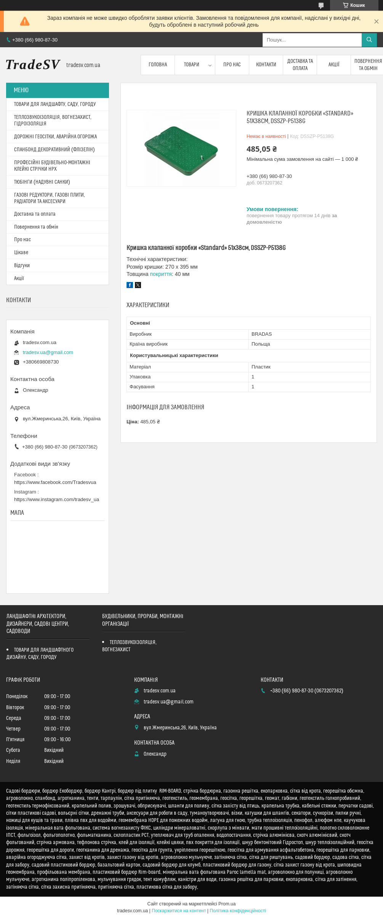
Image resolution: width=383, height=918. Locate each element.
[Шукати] (369, 40)
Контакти (266, 65)
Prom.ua (227, 904)
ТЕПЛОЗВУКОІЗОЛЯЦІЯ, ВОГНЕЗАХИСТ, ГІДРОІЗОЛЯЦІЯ (52, 120)
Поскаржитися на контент (179, 910)
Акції (334, 65)
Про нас (232, 65)
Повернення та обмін (36, 227)
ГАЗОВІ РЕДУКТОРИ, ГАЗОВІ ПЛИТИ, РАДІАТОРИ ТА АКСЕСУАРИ (49, 198)
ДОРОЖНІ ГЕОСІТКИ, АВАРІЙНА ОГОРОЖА (55, 137)
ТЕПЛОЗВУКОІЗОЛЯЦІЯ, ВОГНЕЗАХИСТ (129, 646)
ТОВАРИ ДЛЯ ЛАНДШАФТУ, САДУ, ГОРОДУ (55, 104)
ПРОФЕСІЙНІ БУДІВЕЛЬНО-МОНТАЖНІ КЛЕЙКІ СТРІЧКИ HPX (52, 166)
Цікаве (21, 253)
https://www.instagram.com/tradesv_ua (56, 499)
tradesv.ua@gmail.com (48, 352)
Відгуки (22, 266)
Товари (191, 65)
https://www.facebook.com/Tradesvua (55, 482)
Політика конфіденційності (238, 910)
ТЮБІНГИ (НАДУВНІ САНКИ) (42, 182)
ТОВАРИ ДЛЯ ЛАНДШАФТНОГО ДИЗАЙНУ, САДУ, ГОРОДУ (40, 653)
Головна (158, 65)
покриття (161, 274)
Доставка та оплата (300, 64)
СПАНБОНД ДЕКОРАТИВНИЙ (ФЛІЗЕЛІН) (54, 150)
